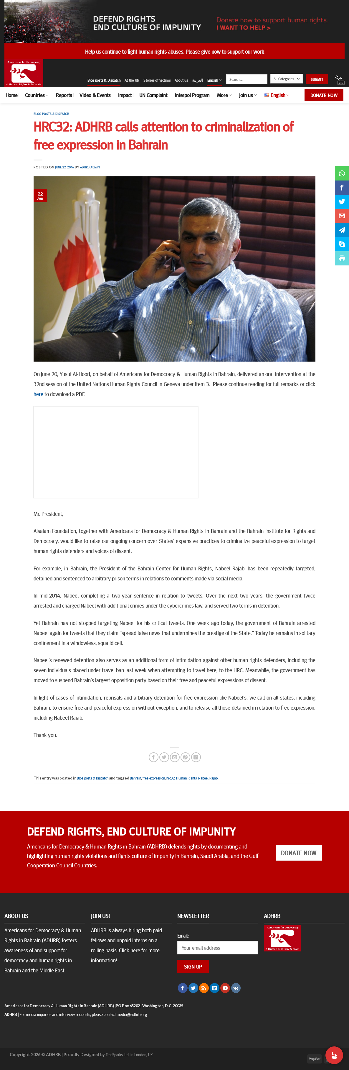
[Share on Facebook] (153, 757)
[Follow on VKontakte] (236, 988)
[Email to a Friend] (175, 757)
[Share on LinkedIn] (196, 757)
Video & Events (95, 95)
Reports (64, 95)
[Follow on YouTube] (225, 988)
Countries (36, 95)
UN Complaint (153, 95)
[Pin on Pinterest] (185, 757)
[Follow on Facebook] (183, 988)
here (38, 394)
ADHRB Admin (90, 167)
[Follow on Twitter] (193, 988)
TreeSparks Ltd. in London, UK (129, 1054)
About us (181, 80)
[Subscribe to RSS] (204, 988)
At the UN (132, 80)
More (224, 95)
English (214, 80)
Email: (182, 935)
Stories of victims (157, 80)
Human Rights (186, 778)
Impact (125, 95)
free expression (154, 778)
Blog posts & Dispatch (103, 80)
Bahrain (135, 778)
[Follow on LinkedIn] (214, 988)
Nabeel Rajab (208, 778)
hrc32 (170, 778)
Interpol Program (192, 95)
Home (11, 95)
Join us (248, 95)
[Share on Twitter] (164, 757)
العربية (197, 80)
